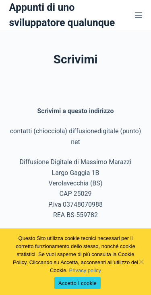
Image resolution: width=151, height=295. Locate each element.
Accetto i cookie (77, 283)
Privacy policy (85, 270)
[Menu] (138, 15)
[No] (141, 262)
